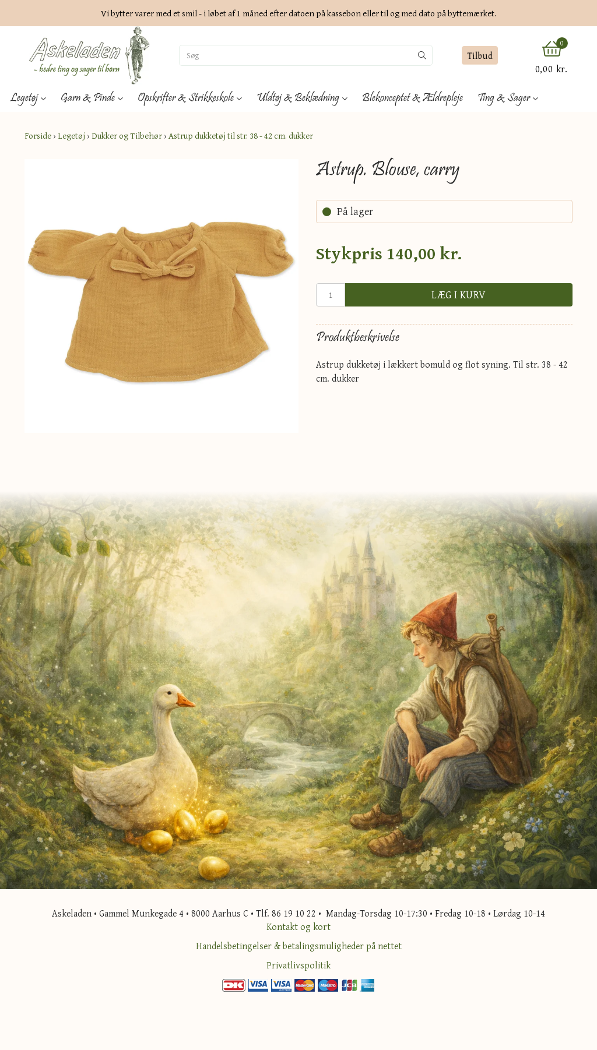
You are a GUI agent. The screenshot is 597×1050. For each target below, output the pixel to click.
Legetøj (71, 135)
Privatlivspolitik (298, 965)
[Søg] (296, 55)
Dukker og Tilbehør (127, 135)
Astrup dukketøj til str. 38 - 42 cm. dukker (240, 135)
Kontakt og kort (298, 926)
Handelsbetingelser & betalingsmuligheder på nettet (299, 946)
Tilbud (480, 55)
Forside (37, 135)
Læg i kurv (458, 294)
